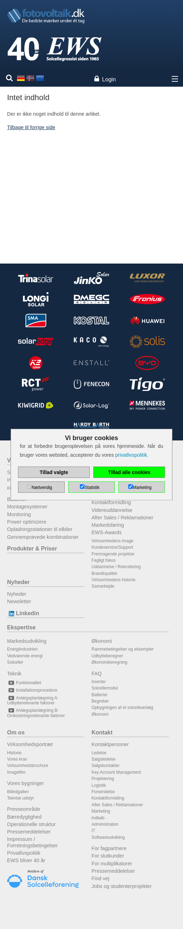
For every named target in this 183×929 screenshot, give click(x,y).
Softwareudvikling (108, 837)
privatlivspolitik (131, 455)
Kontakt (102, 732)
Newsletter (19, 601)
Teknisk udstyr (20, 798)
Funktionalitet (24, 682)
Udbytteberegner (107, 655)
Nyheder (18, 582)
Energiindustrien (22, 649)
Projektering (103, 778)
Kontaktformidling (111, 502)
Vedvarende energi (25, 655)
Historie (14, 752)
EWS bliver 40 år (26, 860)
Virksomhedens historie (114, 579)
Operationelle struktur (31, 824)
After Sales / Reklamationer (122, 517)
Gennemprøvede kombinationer (42, 537)
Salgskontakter (105, 765)
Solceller (15, 662)
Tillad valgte (54, 472)
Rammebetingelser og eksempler (123, 649)
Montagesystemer (27, 506)
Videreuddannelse (112, 510)
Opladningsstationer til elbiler (39, 529)
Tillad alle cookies (129, 472)
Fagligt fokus (104, 560)
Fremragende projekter (113, 554)
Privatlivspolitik (23, 853)
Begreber (100, 701)
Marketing (101, 811)
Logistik (99, 785)
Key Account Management (116, 772)
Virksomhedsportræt (30, 744)
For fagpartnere (109, 848)
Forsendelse (103, 791)
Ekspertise (21, 627)
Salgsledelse (104, 759)
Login (109, 79)
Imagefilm (16, 772)
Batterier (99, 694)
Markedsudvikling (26, 641)
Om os (16, 732)
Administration (105, 824)
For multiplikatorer (112, 863)
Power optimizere (26, 522)
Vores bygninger (25, 783)
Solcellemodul (105, 688)
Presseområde (23, 809)
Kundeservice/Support (112, 547)
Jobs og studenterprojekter (122, 886)
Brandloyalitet (104, 573)
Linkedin (23, 613)
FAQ (97, 673)
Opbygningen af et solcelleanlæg (122, 707)
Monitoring (19, 514)
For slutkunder (108, 856)
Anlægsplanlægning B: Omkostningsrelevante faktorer (36, 713)
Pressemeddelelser (29, 832)
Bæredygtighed (24, 817)
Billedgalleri (18, 791)
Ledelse (99, 752)
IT (93, 830)
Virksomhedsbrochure (27, 765)
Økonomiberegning (109, 662)
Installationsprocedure (32, 690)
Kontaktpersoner (110, 744)
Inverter (99, 681)
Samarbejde (103, 586)
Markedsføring (108, 525)
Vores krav (17, 759)
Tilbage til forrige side (31, 127)
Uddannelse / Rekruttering (116, 566)
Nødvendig (41, 487)
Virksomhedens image (113, 540)
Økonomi (102, 641)
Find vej (100, 878)
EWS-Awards (107, 532)
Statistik (91, 487)
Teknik (14, 673)
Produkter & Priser (32, 549)
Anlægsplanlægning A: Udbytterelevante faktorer (32, 700)
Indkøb (98, 817)
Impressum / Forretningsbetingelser (32, 842)
